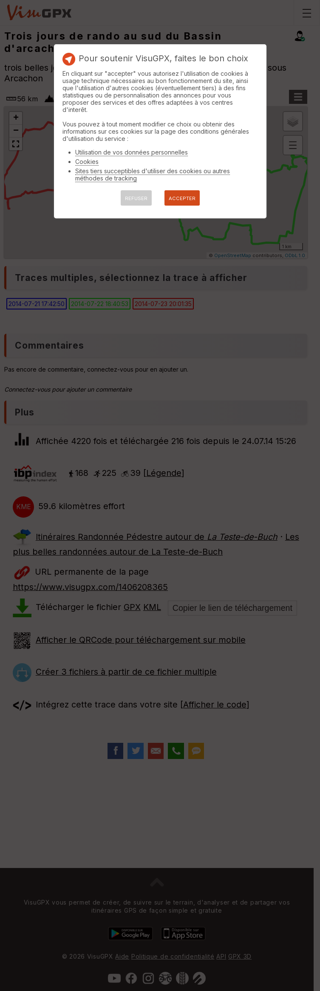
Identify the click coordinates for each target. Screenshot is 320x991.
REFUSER (136, 198)
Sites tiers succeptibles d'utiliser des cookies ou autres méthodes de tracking (152, 174)
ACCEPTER (182, 198)
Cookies (87, 161)
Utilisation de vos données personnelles (131, 152)
